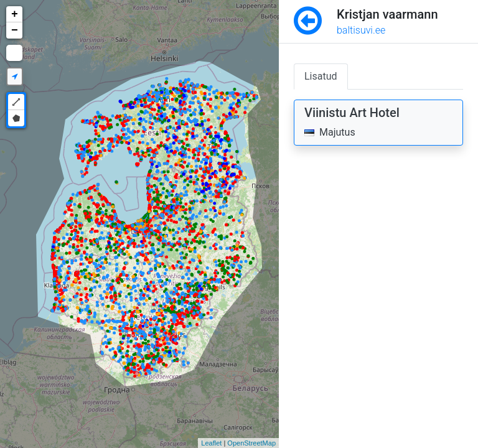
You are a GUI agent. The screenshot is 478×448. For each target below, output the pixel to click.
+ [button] (14, 14)
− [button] (14, 30)
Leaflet (211, 443)
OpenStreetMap (251, 443)
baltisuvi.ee (361, 30)
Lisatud (320, 76)
